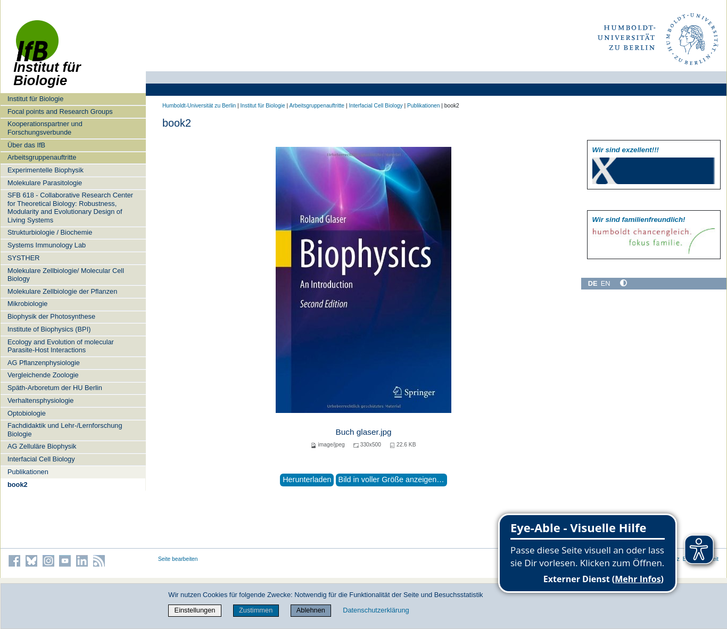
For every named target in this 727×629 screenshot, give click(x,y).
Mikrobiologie (27, 304)
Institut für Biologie (35, 99)
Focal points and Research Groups (60, 111)
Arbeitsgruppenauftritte (41, 157)
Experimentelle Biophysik (45, 170)
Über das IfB (26, 145)
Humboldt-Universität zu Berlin (199, 106)
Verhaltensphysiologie (40, 400)
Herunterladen (307, 479)
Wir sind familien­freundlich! (638, 220)
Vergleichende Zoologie (43, 375)
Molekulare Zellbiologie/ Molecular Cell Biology (65, 275)
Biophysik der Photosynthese (51, 316)
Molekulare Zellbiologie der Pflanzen (62, 291)
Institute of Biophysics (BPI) (48, 329)
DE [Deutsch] (593, 283)
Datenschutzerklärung (376, 610)
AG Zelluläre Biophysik (41, 446)
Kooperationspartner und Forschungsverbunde (44, 128)
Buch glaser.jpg (363, 431)
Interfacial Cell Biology (41, 459)
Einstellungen (195, 610)
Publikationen (27, 472)
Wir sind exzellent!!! (625, 150)
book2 (17, 485)
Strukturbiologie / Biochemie (49, 232)
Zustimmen (255, 610)
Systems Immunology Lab (46, 245)
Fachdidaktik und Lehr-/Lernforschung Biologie (64, 429)
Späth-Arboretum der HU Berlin (54, 388)
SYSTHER (23, 258)
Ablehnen (310, 610)
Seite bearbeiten (178, 559)
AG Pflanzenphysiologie (43, 363)
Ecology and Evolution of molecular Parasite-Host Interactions (60, 346)
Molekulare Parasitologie (44, 183)
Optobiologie (26, 413)
